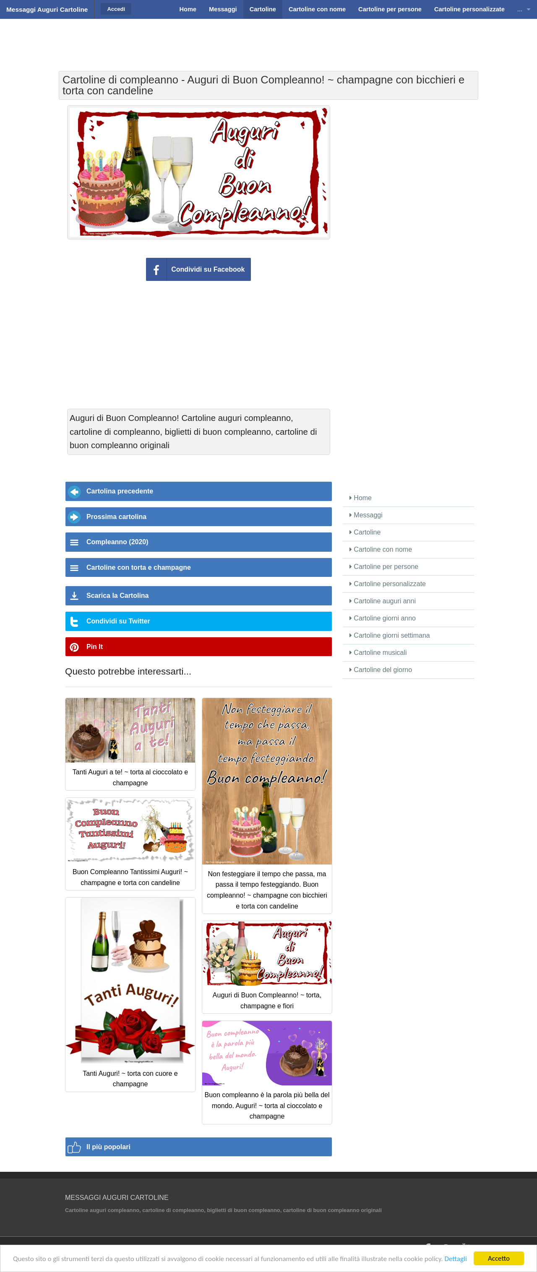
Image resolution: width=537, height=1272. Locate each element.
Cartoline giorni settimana (389, 635)
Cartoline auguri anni (382, 601)
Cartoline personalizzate (387, 583)
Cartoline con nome (380, 549)
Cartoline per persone (383, 566)
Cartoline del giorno (380, 669)
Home (360, 497)
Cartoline (365, 532)
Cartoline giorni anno (382, 618)
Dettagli (455, 1258)
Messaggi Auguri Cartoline (47, 9)
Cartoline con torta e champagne (138, 567)
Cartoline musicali (378, 652)
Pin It (94, 646)
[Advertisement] (268, 40)
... (519, 9)
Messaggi (366, 515)
